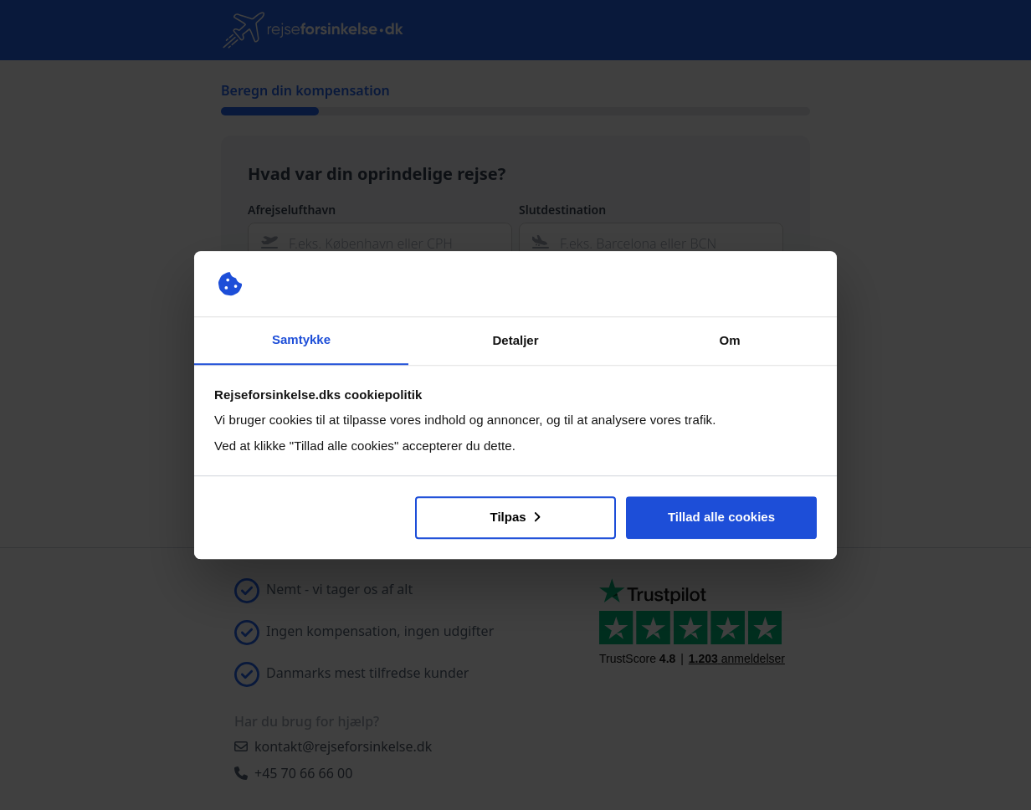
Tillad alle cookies (721, 517)
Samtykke (301, 339)
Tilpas (515, 517)
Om (729, 340)
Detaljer (515, 340)
